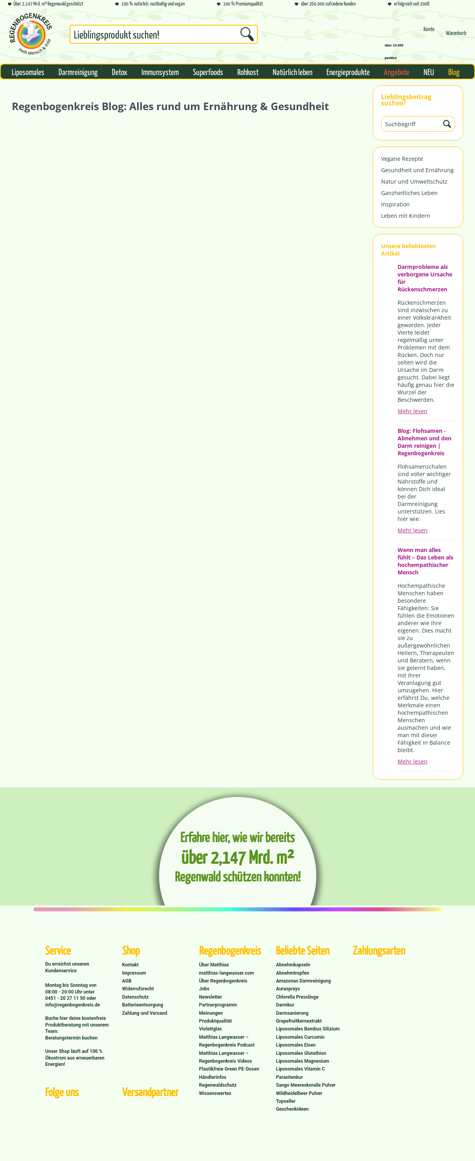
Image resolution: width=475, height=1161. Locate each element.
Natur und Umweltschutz (414, 181)
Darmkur (285, 1005)
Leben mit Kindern (405, 215)
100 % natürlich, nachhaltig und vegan (150, 4)
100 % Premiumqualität (240, 4)
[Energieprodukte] (348, 71)
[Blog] (454, 71)
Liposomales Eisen (295, 1045)
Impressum (134, 973)
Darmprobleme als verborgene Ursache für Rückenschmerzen (425, 278)
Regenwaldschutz (218, 1085)
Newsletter (210, 997)
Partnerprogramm (218, 1005)
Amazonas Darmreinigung (303, 981)
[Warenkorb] (456, 36)
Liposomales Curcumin (300, 1037)
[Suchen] (247, 34)
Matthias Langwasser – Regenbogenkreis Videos (225, 1057)
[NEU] (428, 71)
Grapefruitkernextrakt (298, 1021)
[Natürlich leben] (292, 71)
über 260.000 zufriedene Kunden (325, 4)
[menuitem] (164, 35)
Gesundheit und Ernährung (417, 170)
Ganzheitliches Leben (409, 193)
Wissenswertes (215, 1093)
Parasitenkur (289, 1077)
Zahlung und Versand (144, 1013)
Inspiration (395, 204)
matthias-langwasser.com (226, 973)
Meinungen (211, 1013)
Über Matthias (214, 965)
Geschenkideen (292, 1109)
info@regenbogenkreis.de (72, 1005)
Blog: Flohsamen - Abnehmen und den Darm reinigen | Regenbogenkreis (424, 442)
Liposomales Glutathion (301, 1053)
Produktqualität (215, 1021)
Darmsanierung (292, 1013)
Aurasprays (288, 989)
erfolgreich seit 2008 (408, 4)
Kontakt (130, 965)
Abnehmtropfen (292, 973)
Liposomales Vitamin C (300, 1069)
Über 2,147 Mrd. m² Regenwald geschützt (45, 4)
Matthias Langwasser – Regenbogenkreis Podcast (227, 1041)
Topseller (285, 1101)
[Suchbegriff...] (164, 34)
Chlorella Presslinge (297, 997)
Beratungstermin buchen (71, 1038)
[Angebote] (396, 71)
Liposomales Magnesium (302, 1061)
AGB (127, 981)
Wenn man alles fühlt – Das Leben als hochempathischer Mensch (425, 561)
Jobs (204, 989)
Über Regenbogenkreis (223, 981)
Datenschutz (135, 997)
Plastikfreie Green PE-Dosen (229, 1069)
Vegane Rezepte (402, 158)
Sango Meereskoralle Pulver (306, 1085)
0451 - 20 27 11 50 (65, 998)
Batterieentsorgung (142, 1005)
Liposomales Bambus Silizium (307, 1029)
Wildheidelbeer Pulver (299, 1093)
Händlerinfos (213, 1077)
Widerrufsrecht (138, 989)
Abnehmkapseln (293, 965)
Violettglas (210, 1029)
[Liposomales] (28, 71)
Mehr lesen (412, 411)
